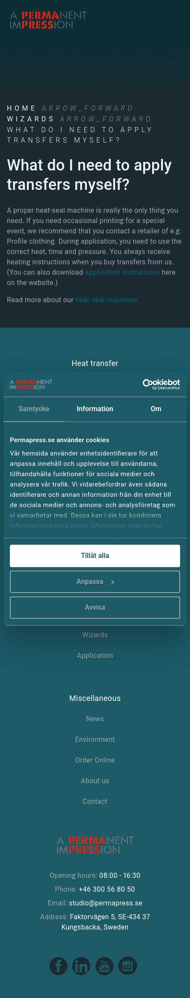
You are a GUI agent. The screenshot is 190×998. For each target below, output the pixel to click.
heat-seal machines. (108, 300)
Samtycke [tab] (33, 409)
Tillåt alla (95, 556)
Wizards (31, 119)
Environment (95, 739)
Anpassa (95, 581)
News (95, 719)
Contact (95, 801)
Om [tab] (155, 409)
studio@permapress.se (105, 903)
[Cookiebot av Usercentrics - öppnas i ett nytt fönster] (142, 384)
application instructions (122, 272)
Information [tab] (95, 409)
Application (95, 655)
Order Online (95, 760)
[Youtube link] (105, 973)
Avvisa (95, 607)
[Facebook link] (59, 973)
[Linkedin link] (82, 973)
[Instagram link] (127, 973)
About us (95, 781)
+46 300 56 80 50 (107, 889)
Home (22, 108)
